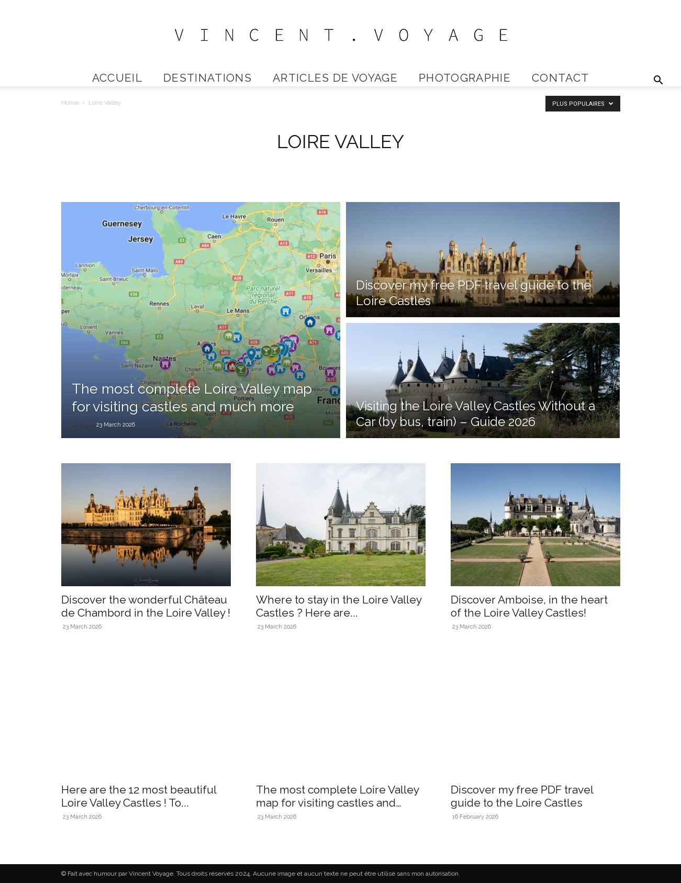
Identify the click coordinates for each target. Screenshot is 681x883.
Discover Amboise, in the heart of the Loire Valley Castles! (529, 606)
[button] (658, 81)
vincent (83, 424)
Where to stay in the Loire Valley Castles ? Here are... (338, 606)
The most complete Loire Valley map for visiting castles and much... (337, 802)
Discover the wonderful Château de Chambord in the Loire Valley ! (145, 606)
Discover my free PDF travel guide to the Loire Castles (522, 796)
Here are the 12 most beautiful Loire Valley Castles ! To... (138, 796)
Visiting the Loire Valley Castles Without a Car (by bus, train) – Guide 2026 (475, 413)
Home (70, 102)
